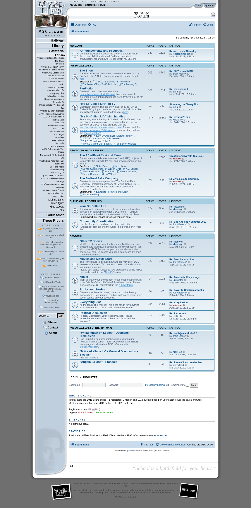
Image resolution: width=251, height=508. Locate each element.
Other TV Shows (56, 78)
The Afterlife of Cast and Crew (51, 70)
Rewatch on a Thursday (182, 51)
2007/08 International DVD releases (52, 185)
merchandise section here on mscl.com (101, 127)
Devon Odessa (57, 140)
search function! (92, 133)
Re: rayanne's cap (179, 117)
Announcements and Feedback (50, 58)
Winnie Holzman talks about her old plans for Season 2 (51, 244)
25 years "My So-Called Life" (53, 236)
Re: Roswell (176, 241)
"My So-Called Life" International (91, 328)
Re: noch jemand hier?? (183, 333)
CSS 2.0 (132, 497)
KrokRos (177, 352)
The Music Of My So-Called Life (52, 156)
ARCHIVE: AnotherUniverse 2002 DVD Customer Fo (52, 115)
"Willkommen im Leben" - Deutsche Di (53, 100)
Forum (102, 4)
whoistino (178, 119)
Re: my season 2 (178, 89)
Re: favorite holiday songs (184, 277)
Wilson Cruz (58, 128)
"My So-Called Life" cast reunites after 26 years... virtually (52, 288)
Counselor (55, 215)
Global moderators (105, 412)
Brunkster (178, 280)
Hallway (57, 40)
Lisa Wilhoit (59, 137)
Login (73, 377)
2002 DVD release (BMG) (52, 190)
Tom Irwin (59, 143)
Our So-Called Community (86, 201)
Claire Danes (58, 120)
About (51, 333)
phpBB (130, 450)
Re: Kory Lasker (178, 302)
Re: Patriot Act (177, 313)
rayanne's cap (52, 296)
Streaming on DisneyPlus (184, 104)
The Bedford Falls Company (51, 161)
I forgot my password (156, 385)
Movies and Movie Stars (53, 81)
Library (58, 46)
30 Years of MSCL (52, 277)
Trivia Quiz (57, 203)
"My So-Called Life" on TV (52, 67)
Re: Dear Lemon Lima (181, 259)
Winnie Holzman (57, 131)
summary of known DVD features (97, 130)
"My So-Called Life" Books (52, 176)
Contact (50, 327)
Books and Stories (56, 87)
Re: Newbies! (177, 206)
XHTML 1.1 (120, 497)
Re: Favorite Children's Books (186, 290)
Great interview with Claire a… (186, 156)
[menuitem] (92, 24)
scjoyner (178, 305)
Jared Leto (59, 123)
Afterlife (109, 272)
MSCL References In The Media (53, 150)
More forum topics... (52, 307)
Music (61, 84)
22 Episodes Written (52, 282)
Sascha (177, 158)
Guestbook (57, 206)
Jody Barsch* (180, 224)
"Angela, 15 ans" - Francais (52, 111)
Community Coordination (53, 73)
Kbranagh (178, 209)
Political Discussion (55, 96)
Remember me (179, 385)
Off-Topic (76, 236)
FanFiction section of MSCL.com (97, 94)
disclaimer (165, 492)
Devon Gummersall (55, 125)
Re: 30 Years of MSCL (181, 71)
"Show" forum (126, 285)
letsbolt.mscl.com (89, 347)
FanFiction (59, 64)
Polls (61, 210)
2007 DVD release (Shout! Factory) (52, 179)
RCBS (176, 316)
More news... (53, 265)
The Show (59, 61)
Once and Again (57, 167)
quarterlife (59, 164)
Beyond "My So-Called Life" (87, 151)
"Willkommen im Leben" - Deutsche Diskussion (104, 334)
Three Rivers (53, 220)
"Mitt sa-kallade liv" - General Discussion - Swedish (109, 353)
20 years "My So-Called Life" (53, 252)
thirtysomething (57, 170)
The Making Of (57, 172)
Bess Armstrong (57, 146)
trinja (175, 91)
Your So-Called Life (55, 90)
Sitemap (50, 322)
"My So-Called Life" (82, 66)
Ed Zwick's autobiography (51, 301)
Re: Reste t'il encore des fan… (186, 362)
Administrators (86, 412)
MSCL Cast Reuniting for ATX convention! (52, 259)
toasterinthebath (181, 53)
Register (90, 377)
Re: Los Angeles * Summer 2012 (187, 221)
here (82, 78)
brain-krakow (179, 73)
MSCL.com (76, 4)
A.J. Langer (59, 134)
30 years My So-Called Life (52, 229)
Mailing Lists (56, 199)
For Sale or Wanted (55, 76)
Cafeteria (90, 4)
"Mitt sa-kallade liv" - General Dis (51, 106)
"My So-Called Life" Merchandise (55, 194)
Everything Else (57, 93)
